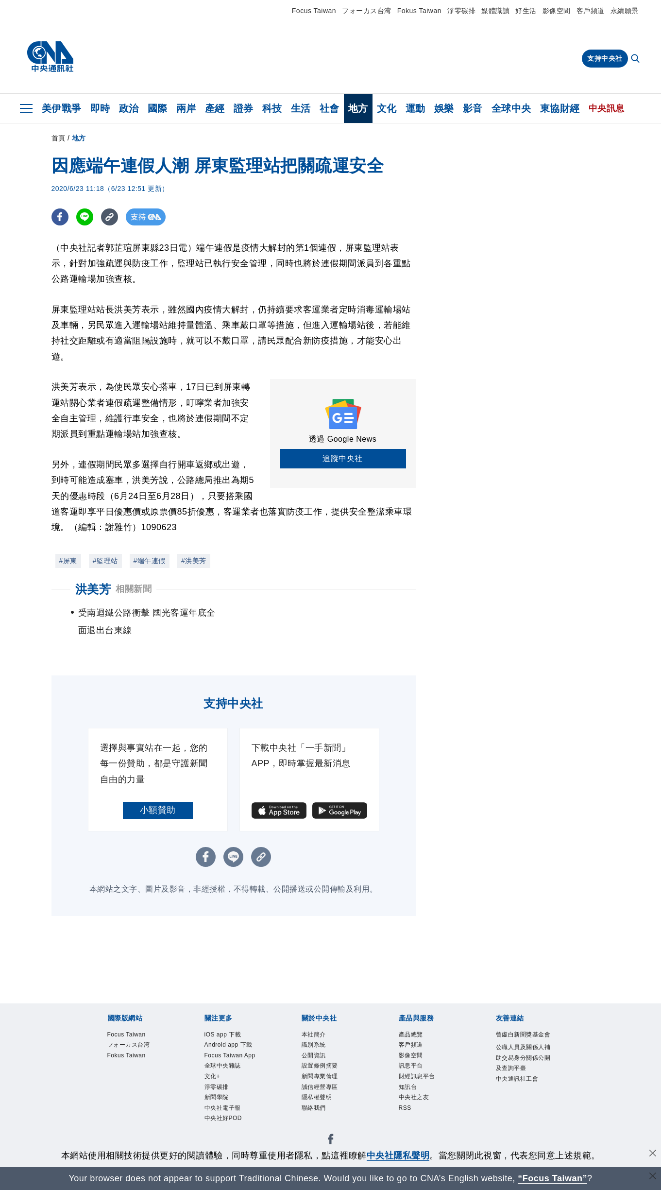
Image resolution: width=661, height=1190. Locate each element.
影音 (473, 108)
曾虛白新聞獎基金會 (523, 1034)
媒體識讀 (495, 10)
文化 (387, 108)
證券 (244, 108)
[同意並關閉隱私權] (652, 1154)
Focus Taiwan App (230, 1055)
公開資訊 (314, 1055)
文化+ (212, 1076)
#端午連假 (150, 561)
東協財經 (560, 108)
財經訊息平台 (417, 1076)
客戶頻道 (590, 10)
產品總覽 (411, 1034)
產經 (215, 108)
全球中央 (511, 108)
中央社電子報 (222, 1108)
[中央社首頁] (50, 57)
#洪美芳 (193, 561)
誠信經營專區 (320, 1087)
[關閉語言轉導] (652, 1177)
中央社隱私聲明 (398, 1155)
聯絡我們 (314, 1108)
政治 (129, 108)
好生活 (526, 10)
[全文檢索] (636, 59)
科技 (272, 108)
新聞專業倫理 (320, 1076)
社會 (329, 108)
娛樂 (444, 108)
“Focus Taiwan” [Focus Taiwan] (552, 1178)
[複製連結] (109, 216)
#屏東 (68, 561)
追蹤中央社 (342, 458)
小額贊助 (158, 810)
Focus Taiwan (314, 10)
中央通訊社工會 (517, 1079)
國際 (158, 108)
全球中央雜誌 (222, 1066)
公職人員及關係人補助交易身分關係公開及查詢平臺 (523, 1058)
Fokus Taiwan (419, 10)
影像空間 (556, 10)
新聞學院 (216, 1097)
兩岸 (186, 108)
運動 (415, 108)
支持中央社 (605, 58)
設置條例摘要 (320, 1066)
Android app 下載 (228, 1044)
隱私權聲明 (317, 1097)
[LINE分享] (84, 216)
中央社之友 (414, 1097)
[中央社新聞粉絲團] (331, 1141)
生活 (301, 108)
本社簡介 (314, 1034)
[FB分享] (59, 216)
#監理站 (105, 561)
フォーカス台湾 (366, 10)
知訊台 (408, 1087)
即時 (100, 108)
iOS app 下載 (222, 1034)
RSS (405, 1108)
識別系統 (314, 1044)
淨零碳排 (461, 10)
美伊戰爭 (62, 108)
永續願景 (624, 10)
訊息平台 (411, 1066)
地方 (358, 108)
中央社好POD (223, 1119)
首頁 (58, 138)
